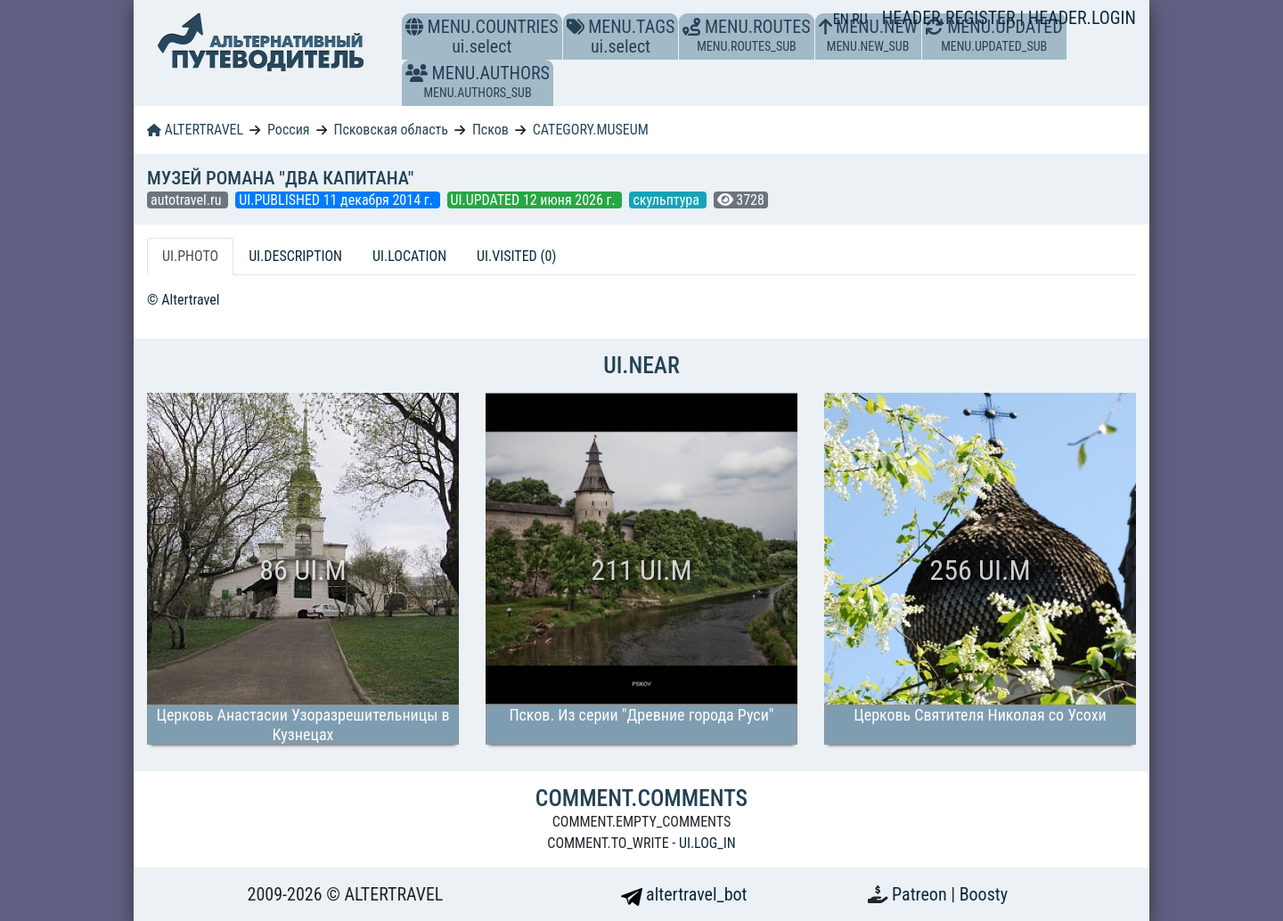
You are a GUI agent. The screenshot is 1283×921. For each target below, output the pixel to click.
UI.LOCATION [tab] (409, 256)
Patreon (921, 894)
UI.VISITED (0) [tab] (516, 256)
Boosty (984, 894)
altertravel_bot (684, 894)
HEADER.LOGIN (1082, 18)
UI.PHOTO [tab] (190, 256)
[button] (416, 73)
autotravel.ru (188, 200)
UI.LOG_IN (707, 843)
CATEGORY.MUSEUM (591, 129)
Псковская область (390, 129)
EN (843, 19)
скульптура (667, 200)
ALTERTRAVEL (195, 129)
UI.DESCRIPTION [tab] (295, 256)
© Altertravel (183, 299)
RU (859, 19)
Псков (490, 129)
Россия (288, 129)
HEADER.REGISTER (950, 18)
